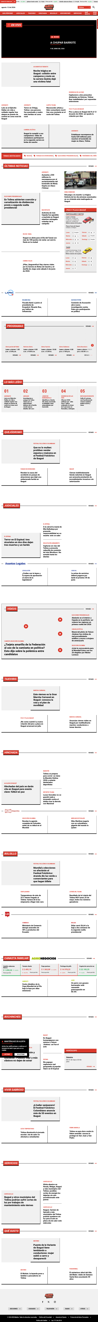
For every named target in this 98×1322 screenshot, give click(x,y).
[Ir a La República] (7, 914)
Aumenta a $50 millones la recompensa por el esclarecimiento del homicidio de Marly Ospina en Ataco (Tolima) (50, 181)
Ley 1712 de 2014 (56, 1320)
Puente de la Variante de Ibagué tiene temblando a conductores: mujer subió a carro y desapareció (44, 1252)
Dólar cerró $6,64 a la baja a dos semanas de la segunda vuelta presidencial (80, 928)
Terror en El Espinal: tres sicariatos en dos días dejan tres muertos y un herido (18, 542)
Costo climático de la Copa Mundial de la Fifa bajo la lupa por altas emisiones (32, 987)
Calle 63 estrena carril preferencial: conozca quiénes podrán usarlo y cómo (86, 401)
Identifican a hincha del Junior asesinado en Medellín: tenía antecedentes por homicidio (48, 403)
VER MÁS (17, 355)
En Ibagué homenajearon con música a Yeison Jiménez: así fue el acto (51, 1042)
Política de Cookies (41, 1320)
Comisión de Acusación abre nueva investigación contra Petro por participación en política (81, 307)
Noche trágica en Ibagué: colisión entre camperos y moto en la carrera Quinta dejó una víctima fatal (44, 76)
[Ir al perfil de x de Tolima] (48, 1302)
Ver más (92, 166)
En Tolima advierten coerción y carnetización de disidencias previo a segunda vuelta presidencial (20, 203)
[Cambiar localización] (84, 7)
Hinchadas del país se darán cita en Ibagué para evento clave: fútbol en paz (18, 789)
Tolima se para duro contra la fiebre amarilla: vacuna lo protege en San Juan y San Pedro (81, 1134)
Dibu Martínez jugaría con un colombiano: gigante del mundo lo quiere (80, 824)
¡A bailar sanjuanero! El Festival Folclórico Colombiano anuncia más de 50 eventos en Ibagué (44, 1110)
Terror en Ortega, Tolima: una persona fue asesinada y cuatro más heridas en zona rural (33, 112)
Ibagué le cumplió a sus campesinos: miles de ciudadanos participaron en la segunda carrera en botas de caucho (34, 137)
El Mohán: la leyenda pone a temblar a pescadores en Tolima (32, 1275)
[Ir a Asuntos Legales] (15, 563)
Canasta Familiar (6, 1)
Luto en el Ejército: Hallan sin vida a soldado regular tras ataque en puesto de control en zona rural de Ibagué (11, 113)
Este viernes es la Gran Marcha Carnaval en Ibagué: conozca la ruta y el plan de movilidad (45, 700)
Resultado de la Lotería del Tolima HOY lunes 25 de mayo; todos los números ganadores (80, 898)
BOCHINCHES (65, 13)
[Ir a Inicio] (49, 7)
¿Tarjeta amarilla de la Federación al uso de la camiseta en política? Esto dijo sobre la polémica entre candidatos (24, 649)
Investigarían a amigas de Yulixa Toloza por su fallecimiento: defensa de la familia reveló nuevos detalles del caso (30, 403)
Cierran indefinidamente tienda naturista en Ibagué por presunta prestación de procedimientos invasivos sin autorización (81, 477)
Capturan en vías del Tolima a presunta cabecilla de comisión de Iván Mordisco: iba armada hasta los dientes (52, 551)
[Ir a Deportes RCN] (12, 811)
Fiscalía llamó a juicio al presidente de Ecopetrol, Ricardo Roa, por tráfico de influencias (32, 307)
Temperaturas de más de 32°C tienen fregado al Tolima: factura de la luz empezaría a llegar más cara (32, 898)
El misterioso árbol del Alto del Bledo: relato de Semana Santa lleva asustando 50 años (80, 1275)
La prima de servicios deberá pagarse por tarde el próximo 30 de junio (80, 576)
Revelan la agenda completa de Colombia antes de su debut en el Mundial (31, 824)
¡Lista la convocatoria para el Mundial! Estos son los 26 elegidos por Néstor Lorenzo (83, 651)
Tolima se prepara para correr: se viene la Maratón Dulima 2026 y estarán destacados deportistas (51, 779)
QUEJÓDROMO (7, 13)
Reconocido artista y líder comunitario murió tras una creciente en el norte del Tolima (56, 111)
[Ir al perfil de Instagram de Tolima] (55, 1302)
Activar (7, 1054)
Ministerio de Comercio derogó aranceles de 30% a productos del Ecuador (31, 928)
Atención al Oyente (61, 1317)
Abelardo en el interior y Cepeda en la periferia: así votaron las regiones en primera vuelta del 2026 (82, 621)
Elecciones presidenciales (68, 156)
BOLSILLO (53, 13)
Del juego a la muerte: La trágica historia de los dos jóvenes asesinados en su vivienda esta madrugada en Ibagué (80, 198)
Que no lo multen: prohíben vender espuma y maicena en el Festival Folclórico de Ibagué (44, 453)
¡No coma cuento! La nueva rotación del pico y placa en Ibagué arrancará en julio (32, 724)
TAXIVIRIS (31, 13)
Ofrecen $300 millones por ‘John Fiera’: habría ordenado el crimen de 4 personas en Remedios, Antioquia (67, 404)
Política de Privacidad (45, 1317)
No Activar (20, 1054)
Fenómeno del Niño (89, 156)
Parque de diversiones (44, 156)
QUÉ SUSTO (87, 13)
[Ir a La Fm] (9, 293)
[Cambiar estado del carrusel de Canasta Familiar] (14, 1)
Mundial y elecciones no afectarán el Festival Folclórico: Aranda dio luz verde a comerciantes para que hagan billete (45, 875)
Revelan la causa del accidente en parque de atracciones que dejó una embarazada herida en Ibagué (31, 477)
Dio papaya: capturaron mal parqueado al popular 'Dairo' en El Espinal (52, 1065)
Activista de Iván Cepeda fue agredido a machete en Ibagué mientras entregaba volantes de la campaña (50, 218)
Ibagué (29, 156)
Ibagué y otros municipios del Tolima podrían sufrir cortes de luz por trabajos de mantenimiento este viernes (20, 1201)
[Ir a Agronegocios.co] (44, 958)
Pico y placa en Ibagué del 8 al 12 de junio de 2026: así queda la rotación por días (82, 114)
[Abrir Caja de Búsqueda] (94, 7)
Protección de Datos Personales (79, 1317)
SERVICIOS (78, 13)
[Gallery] (49, 343)
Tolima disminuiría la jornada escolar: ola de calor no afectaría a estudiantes (32, 1134)
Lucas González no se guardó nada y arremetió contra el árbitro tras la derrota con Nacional (52, 799)
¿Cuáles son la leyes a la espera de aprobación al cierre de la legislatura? (32, 576)
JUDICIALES (20, 13)
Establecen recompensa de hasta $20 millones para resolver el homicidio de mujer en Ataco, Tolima (82, 137)
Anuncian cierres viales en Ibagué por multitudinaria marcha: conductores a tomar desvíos (80, 724)
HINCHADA (43, 13)
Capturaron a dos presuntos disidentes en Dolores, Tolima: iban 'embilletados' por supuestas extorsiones (82, 98)
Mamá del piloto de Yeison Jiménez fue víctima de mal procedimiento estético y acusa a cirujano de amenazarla (83, 636)
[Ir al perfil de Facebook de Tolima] (42, 1302)
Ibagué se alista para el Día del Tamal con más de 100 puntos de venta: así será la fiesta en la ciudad (40, 240)
